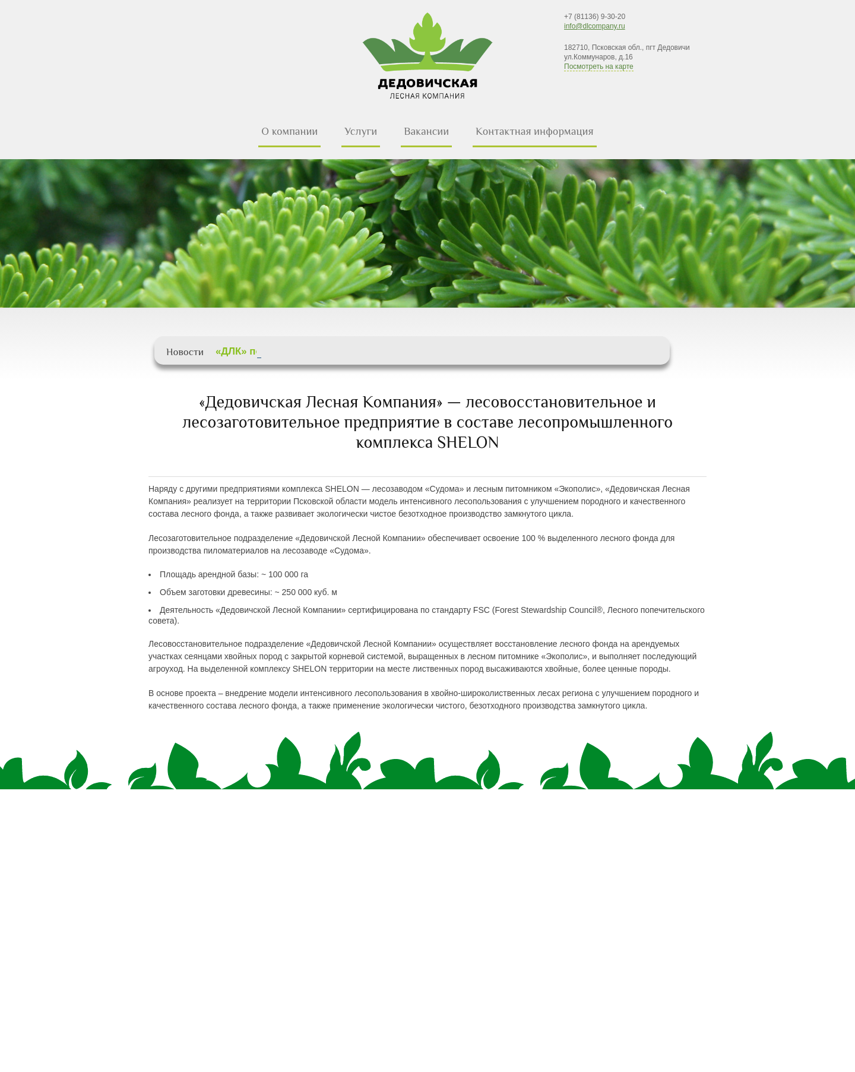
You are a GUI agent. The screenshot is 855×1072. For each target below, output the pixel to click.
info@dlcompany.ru (594, 26)
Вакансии (426, 131)
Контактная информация (535, 131)
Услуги (360, 131)
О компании (289, 131)
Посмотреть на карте (599, 66)
